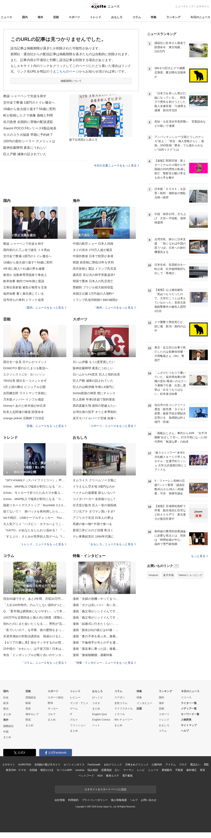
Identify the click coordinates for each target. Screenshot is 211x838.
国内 (25, 17)
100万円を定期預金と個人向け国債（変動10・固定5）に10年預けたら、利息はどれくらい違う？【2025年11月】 (34, 617)
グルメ (74, 719)
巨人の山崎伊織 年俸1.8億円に (94, 387)
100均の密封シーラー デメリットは (29, 141)
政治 (5, 708)
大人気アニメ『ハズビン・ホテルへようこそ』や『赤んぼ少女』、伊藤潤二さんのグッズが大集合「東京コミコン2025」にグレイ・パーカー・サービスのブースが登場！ (34, 524)
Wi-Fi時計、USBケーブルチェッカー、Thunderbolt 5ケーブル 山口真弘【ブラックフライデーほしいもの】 (34, 517)
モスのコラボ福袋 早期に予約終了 (28, 134)
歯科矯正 (191, 769)
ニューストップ (184, 6)
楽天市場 (168, 575)
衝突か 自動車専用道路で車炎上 (25, 275)
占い (117, 769)
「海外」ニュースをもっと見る (114, 307)
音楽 (28, 708)
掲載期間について (71, 80)
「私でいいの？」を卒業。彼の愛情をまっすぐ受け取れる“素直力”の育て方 (34, 630)
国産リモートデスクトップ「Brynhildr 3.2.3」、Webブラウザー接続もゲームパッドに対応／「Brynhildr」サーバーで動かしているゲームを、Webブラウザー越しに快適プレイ (34, 505)
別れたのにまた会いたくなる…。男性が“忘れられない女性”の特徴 (34, 623)
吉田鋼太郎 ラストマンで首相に (25, 393)
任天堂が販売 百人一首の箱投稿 (94, 505)
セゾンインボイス (73, 764)
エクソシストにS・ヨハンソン (24, 374)
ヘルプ (185, 730)
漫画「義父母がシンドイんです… (96, 611)
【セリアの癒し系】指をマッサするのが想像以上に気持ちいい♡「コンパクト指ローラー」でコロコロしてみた (34, 642)
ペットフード (86, 775)
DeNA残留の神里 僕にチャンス (94, 393)
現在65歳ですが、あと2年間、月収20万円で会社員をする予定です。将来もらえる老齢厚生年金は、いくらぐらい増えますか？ (34, 598)
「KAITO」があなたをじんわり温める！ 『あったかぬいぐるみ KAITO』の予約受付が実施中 (34, 530)
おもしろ (116, 17)
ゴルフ (52, 714)
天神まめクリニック (137, 764)
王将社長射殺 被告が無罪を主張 (25, 287)
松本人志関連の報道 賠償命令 (23, 412)
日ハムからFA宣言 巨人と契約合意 (96, 374)
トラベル (119, 714)
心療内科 (157, 764)
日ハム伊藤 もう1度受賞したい (94, 362)
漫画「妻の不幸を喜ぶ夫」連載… (96, 636)
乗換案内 (167, 769)
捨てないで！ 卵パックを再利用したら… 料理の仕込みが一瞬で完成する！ (34, 511)
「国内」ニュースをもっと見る (45, 307)
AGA (100, 775)
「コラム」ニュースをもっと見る (43, 662)
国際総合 (8, 726)
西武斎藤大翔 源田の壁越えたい (94, 405)
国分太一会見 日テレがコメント (25, 362)
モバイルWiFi (64, 769)
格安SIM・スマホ (16, 769)
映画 (28, 703)
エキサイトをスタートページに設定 (105, 789)
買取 (206, 764)
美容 (202, 769)
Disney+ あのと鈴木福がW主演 (24, 405)
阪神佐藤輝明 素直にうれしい (24, 147)
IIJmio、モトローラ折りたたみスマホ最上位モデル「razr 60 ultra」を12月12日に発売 (34, 492)
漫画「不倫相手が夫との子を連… (96, 642)
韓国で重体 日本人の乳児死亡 (93, 281)
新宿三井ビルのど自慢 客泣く (93, 530)
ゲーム (74, 708)
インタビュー (144, 703)
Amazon (153, 575)
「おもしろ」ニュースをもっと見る (112, 544)
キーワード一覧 (190, 714)
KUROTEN (24, 764)
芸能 (56, 17)
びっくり (97, 697)
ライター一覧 (189, 703)
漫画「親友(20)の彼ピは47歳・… (95, 630)
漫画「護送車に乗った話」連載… (96, 648)
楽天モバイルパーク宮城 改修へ (94, 418)
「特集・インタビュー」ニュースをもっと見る (104, 662)
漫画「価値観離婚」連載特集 (93, 655)
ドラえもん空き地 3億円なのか (94, 486)
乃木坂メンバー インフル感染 (23, 399)
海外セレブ (32, 714)
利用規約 (73, 800)
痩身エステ (112, 775)
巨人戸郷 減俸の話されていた (24, 154)
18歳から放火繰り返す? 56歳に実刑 (29, 109)
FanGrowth (94, 764)
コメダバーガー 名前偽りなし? (94, 499)
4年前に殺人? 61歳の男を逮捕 (23, 268)
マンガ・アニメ (79, 703)
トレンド (95, 17)
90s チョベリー (123, 719)
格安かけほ (46, 769)
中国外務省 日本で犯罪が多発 (93, 256)
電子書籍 (127, 775)
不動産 (179, 769)
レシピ (141, 769)
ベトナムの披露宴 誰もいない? (94, 492)
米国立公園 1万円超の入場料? (93, 293)
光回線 (33, 769)
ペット (96, 725)
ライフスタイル (123, 708)
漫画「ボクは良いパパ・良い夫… (96, 605)
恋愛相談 (106, 769)
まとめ (7, 714)
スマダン (119, 697)
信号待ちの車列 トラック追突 (23, 300)
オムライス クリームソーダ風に (94, 480)
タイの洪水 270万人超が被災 (92, 250)
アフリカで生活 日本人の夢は (93, 517)
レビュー (75, 697)
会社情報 (60, 800)
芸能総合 (30, 697)
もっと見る (199, 556)
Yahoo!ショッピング (190, 575)
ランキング (173, 17)
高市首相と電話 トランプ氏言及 (94, 268)
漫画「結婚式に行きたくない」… (96, 623)
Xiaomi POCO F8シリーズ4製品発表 (29, 128)
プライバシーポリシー (95, 800)
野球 (50, 703)
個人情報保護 (119, 800)
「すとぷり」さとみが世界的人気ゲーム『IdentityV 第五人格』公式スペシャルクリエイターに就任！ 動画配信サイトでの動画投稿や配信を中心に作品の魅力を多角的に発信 (34, 536)
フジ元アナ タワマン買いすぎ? (94, 511)
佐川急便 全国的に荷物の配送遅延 (28, 122)
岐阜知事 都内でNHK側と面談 (23, 281)
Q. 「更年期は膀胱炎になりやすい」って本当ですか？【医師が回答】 (34, 611)
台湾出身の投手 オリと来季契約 (94, 412)
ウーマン (128, 769)
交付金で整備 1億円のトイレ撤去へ (29, 102)
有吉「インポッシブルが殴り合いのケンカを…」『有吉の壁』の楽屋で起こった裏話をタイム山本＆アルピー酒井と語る (34, 655)
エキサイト (202, 6)
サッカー (53, 708)
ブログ (183, 764)
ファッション (78, 725)
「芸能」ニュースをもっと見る (45, 425)
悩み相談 (93, 769)
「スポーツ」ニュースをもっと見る (112, 425)
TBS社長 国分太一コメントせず (25, 380)
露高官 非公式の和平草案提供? (94, 275)
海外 (40, 17)
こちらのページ (67, 71)
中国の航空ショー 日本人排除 (93, 243)
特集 (153, 17)
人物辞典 (186, 719)
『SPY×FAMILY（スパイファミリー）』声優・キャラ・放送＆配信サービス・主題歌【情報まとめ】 (34, 480)
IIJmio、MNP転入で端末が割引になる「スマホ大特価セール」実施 (34, 486)
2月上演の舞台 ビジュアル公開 (24, 387)
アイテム (170, 764)
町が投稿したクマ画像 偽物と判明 (28, 115)
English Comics (101, 719)
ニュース (6, 17)
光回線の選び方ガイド (47, 764)
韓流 (28, 719)
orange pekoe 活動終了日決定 (23, 418)
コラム (136, 17)
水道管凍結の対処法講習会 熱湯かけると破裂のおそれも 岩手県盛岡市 (34, 636)
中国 (5, 731)
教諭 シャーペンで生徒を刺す (24, 96)
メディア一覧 (189, 708)
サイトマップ (189, 725)
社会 (5, 697)
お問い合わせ (148, 800)
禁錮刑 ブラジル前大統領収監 (93, 287)
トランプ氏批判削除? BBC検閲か (95, 300)
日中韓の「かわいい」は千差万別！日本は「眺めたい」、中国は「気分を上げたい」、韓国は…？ (34, 648)
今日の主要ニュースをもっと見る (116, 165)
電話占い (195, 764)
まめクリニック (113, 764)
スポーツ (74, 17)
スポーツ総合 (55, 697)
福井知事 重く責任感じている (23, 293)
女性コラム (121, 703)
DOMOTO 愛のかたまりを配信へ (25, 368)
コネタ (96, 703)
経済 (5, 703)
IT (71, 714)
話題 (139, 708)
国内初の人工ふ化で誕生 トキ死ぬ (26, 250)
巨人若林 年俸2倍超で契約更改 (94, 399)
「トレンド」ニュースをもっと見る (42, 544)
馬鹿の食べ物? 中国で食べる (92, 524)
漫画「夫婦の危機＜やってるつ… (96, 598)
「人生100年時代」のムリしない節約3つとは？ (34, 605)
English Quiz (99, 714)
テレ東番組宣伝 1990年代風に (93, 536)
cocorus (79, 769)
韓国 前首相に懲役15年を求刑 (93, 262)
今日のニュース (200, 17)
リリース (186, 697)
